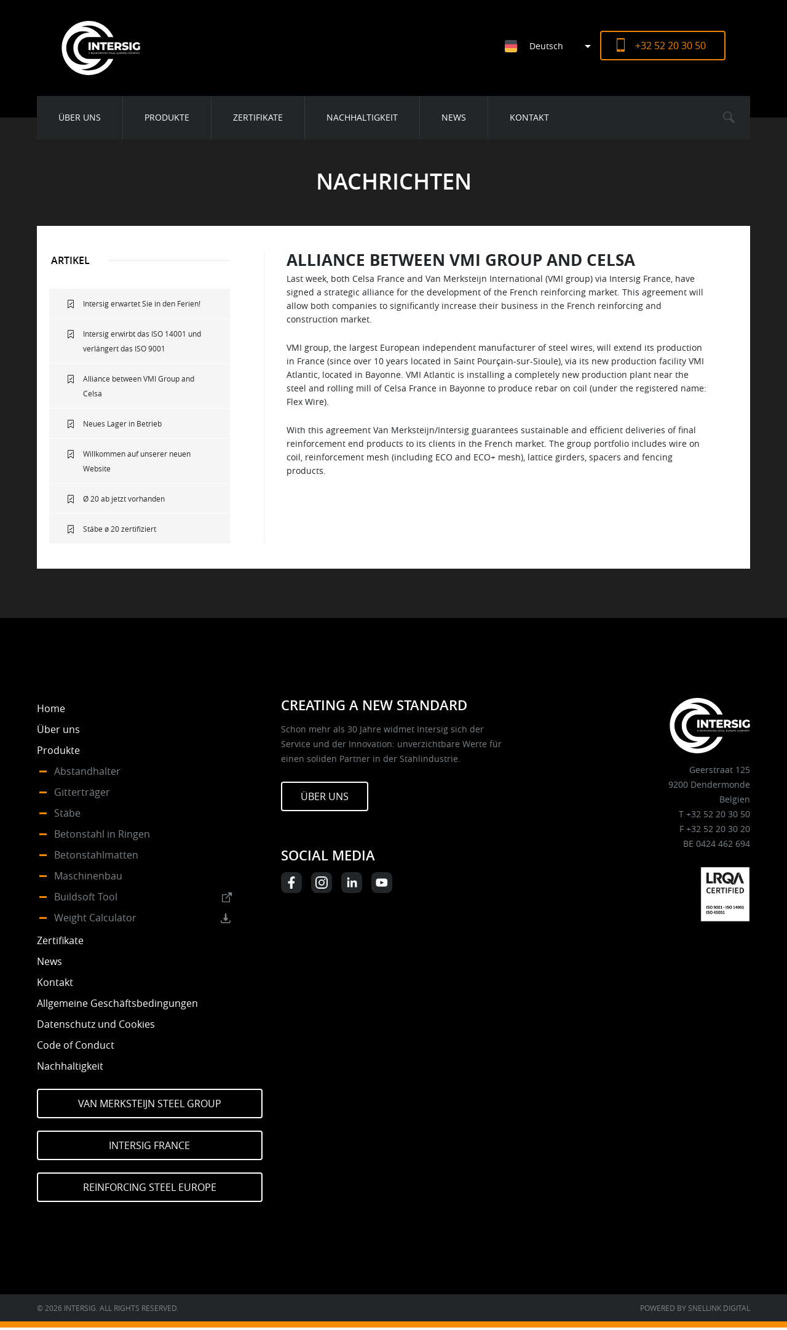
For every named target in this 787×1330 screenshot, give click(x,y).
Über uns (79, 117)
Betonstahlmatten (96, 855)
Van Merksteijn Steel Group (149, 1103)
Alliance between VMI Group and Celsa (138, 386)
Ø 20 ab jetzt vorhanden (124, 498)
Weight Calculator (95, 917)
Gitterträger (82, 792)
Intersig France (149, 1145)
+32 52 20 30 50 (670, 45)
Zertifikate (258, 117)
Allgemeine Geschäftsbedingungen (117, 1003)
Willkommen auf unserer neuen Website (137, 461)
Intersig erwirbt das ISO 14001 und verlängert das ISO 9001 (142, 341)
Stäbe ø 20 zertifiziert (119, 529)
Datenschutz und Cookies (96, 1024)
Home (51, 708)
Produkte (166, 117)
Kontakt (529, 117)
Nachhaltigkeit (362, 117)
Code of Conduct (75, 1045)
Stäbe (67, 813)
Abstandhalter (87, 771)
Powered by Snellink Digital (695, 1308)
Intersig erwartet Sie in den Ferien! (141, 303)
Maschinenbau (88, 876)
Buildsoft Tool (85, 896)
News (453, 117)
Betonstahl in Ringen (102, 834)
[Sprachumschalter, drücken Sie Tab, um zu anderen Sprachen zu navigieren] (552, 46)
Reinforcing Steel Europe (149, 1187)
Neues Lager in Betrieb (122, 423)
